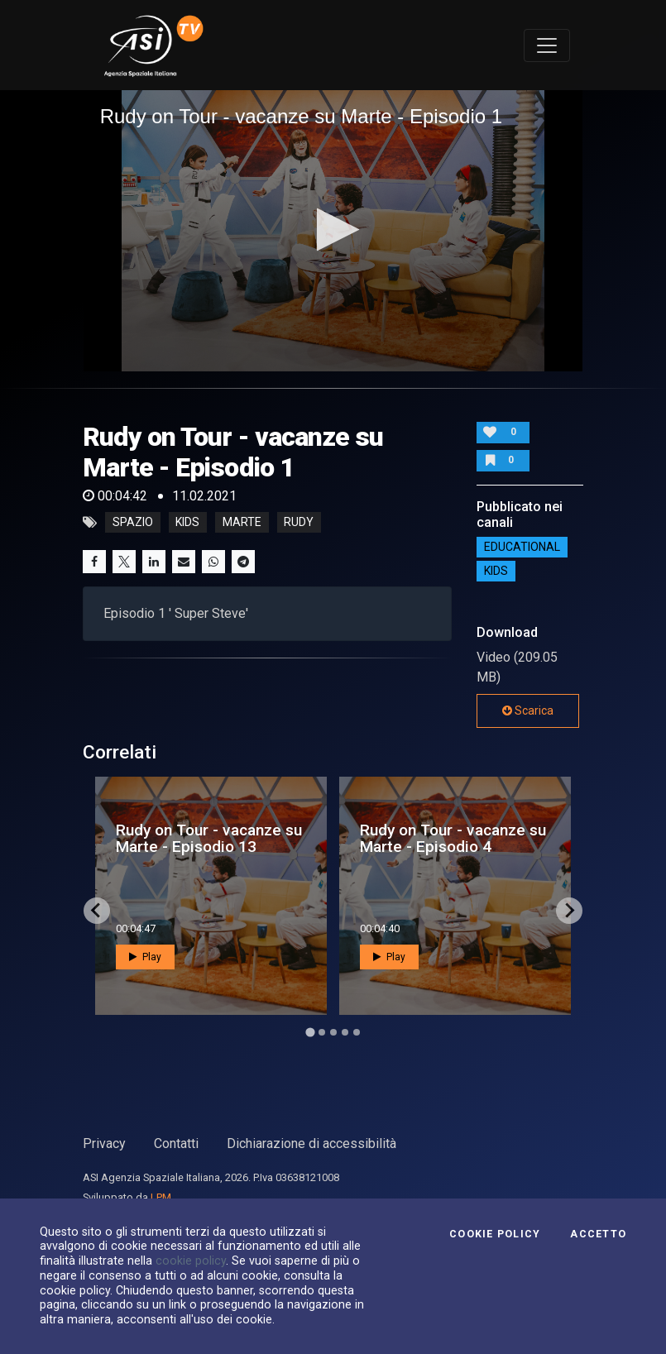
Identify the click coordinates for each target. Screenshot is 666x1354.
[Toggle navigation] (547, 45)
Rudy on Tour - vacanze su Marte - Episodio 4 (453, 838)
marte (242, 522)
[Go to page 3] (333, 1032)
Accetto (598, 1234)
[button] (333, 229)
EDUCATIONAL (522, 546)
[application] (333, 230)
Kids (496, 570)
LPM (161, 1197)
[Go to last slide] (97, 910)
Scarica (527, 710)
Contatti (176, 1143)
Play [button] (145, 957)
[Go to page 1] (309, 1031)
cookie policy (191, 1260)
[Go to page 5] (356, 1032)
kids (187, 522)
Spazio (133, 522)
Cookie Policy (494, 1234)
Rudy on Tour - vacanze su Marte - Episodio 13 (209, 838)
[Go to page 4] (345, 1032)
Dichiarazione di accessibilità (311, 1143)
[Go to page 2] (322, 1032)
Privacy (104, 1143)
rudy (299, 522)
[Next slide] (569, 910)
